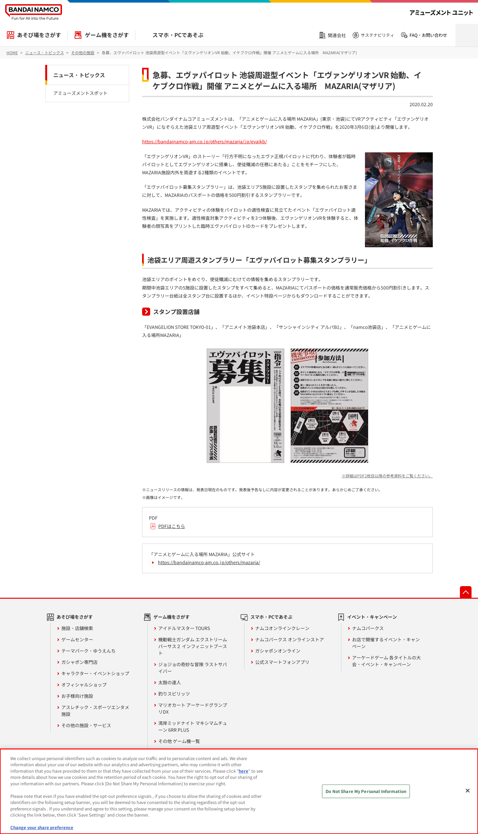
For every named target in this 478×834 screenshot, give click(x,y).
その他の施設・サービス (86, 725)
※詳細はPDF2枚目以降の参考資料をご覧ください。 (387, 475)
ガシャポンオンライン (277, 650)
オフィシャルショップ (84, 684)
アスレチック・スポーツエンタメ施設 (95, 710)
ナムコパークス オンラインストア (289, 639)
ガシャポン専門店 (79, 662)
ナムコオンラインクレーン (282, 628)
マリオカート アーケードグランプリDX (192, 708)
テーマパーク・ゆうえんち (88, 650)
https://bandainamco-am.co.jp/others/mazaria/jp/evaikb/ (204, 141)
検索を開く (467, 35)
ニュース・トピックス (79, 75)
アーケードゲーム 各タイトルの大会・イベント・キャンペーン (386, 660)
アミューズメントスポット (80, 93)
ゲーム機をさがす (107, 35)
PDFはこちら (171, 526)
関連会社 (337, 35)
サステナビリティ (377, 35)
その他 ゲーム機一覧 (179, 741)
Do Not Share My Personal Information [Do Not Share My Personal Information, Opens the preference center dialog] (366, 791)
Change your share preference (41, 827)
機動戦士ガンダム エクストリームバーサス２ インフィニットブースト (192, 646)
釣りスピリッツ (174, 693)
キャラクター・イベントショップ (95, 673)
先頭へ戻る (466, 592)
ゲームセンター (77, 639)
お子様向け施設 (77, 696)
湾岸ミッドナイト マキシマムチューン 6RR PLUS (192, 726)
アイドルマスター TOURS (184, 628)
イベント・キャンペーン (372, 617)
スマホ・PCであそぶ (177, 35)
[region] (239, 791)
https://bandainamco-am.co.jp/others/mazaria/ (209, 562)
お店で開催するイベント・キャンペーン (386, 642)
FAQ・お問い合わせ (428, 35)
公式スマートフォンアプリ (282, 662)
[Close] (468, 790)
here (243, 771)
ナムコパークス (368, 628)
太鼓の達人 (169, 682)
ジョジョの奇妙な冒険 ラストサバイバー (192, 667)
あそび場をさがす (39, 35)
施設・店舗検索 (77, 628)
